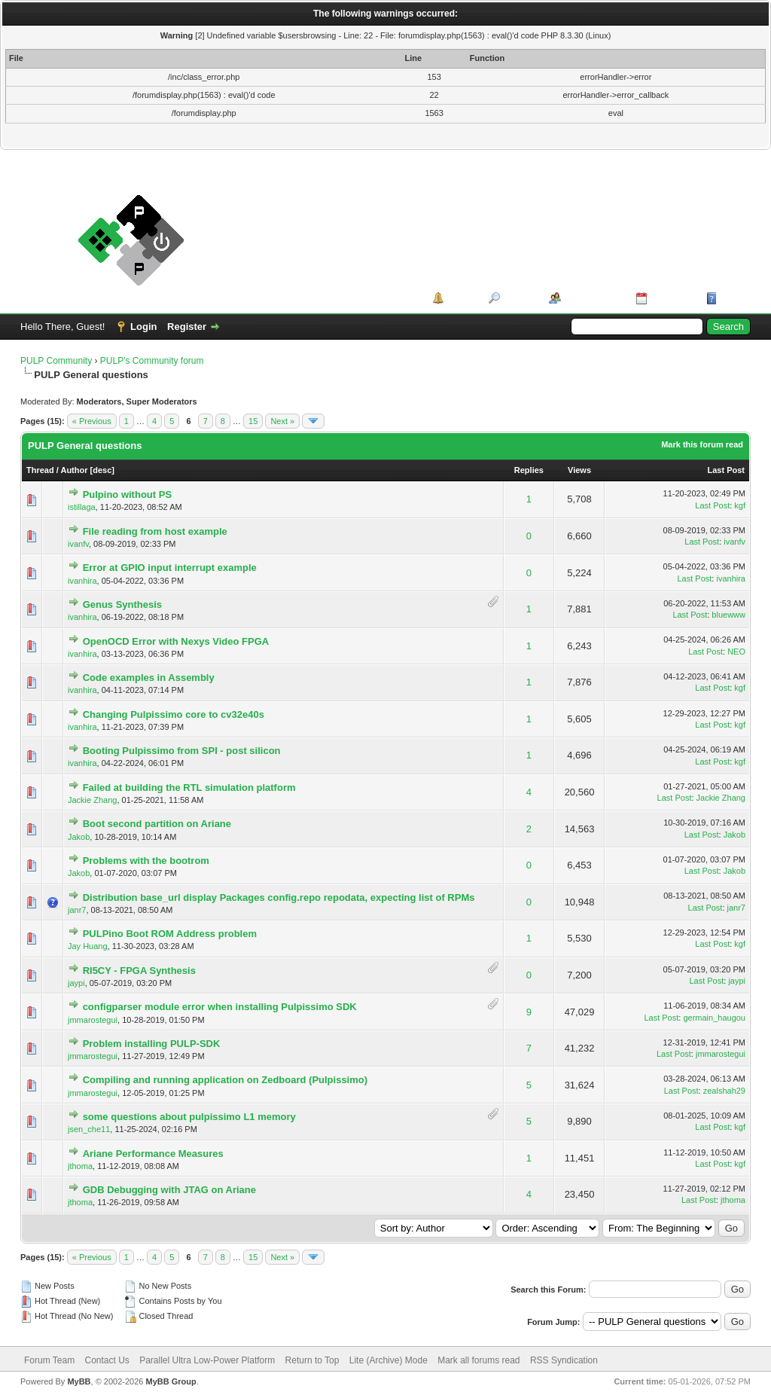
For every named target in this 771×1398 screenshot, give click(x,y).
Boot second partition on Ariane (157, 823)
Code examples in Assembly (149, 677)
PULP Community (56, 361)
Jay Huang (88, 946)
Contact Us (106, 1360)
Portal (461, 298)
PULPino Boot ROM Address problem (170, 933)
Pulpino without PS (127, 494)
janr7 (77, 909)
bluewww (728, 614)
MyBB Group (170, 1381)
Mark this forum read (702, 444)
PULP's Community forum (152, 361)
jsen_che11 (89, 1129)
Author (73, 470)
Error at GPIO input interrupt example (170, 567)
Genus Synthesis (122, 604)
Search (519, 298)
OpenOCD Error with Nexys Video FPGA (176, 641)
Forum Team (49, 1360)
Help (731, 298)
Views (579, 470)
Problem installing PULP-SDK (152, 1043)
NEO (736, 651)
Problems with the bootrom (146, 860)
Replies (529, 470)
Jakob (79, 836)
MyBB (78, 1381)
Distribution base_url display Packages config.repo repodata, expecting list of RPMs (279, 897)
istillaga (82, 506)
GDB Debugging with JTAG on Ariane (169, 1189)
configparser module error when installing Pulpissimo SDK (220, 1006)
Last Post (726, 470)
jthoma (80, 1166)
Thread (40, 470)
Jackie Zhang (92, 799)
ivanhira (82, 580)
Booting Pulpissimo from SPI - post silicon (182, 750)
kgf (739, 505)
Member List (593, 298)
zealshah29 (724, 1090)
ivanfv (78, 543)
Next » (282, 421)
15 (253, 421)
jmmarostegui (92, 1019)
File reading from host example (155, 531)
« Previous (91, 421)
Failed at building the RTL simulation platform (189, 787)
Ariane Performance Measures (153, 1153)
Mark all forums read (478, 1360)
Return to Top (312, 1360)
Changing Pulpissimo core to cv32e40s (173, 714)
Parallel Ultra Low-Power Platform (207, 1360)
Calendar (672, 298)
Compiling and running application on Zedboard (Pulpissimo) (225, 1079)
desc (102, 470)
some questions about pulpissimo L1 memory (189, 1116)
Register (186, 326)
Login (143, 326)
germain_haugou (714, 1017)
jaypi (76, 982)
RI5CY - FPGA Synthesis (139, 970)
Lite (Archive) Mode (388, 1360)
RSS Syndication (564, 1360)
